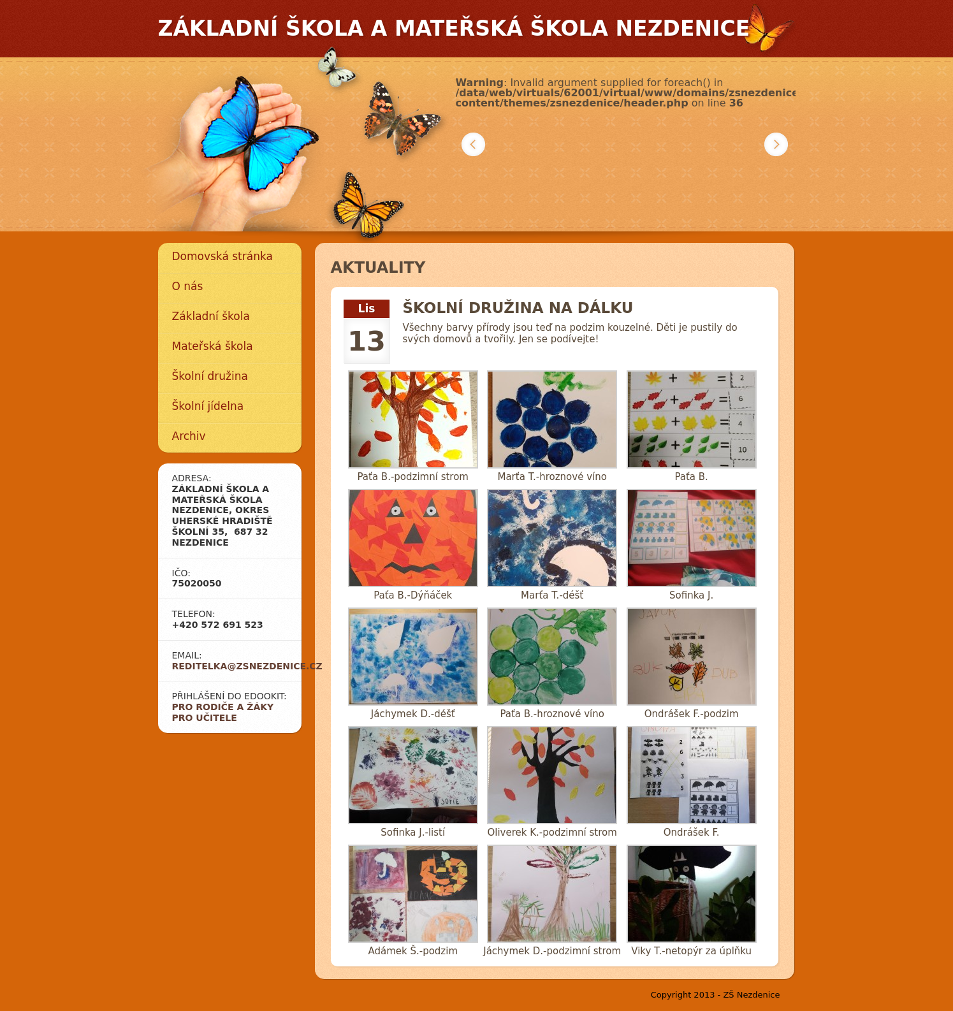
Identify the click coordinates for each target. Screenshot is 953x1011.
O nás (187, 286)
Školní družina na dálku (518, 308)
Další (776, 144)
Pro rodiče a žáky (223, 707)
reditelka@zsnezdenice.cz (247, 666)
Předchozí (473, 144)
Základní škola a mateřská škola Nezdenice (454, 28)
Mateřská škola (212, 346)
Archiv (189, 436)
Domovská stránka (222, 256)
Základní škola (211, 316)
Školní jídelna (208, 406)
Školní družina (210, 376)
